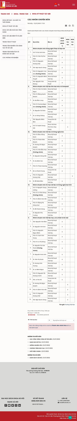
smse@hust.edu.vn (65, 402)
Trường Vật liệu (11, 6)
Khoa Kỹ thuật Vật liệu (10, 26)
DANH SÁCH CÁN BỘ (36, 357)
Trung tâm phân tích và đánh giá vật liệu (11, 52)
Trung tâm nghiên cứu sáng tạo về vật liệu (12, 46)
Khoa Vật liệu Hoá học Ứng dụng (12, 31)
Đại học (8, 2)
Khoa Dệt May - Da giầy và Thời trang (12, 21)
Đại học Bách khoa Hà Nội (12, 398)
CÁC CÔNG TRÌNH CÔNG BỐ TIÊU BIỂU (41, 339)
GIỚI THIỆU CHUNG (35, 351)
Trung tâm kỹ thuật (9, 42)
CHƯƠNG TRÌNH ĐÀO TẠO (37, 348)
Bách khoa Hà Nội (10, 4)
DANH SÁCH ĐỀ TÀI (35, 342)
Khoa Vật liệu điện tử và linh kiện (12, 37)
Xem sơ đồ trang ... (38, 404)
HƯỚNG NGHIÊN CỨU (36, 345)
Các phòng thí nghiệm (10, 57)
